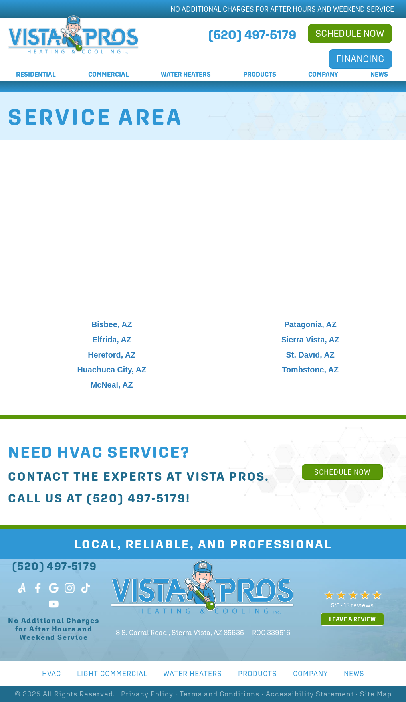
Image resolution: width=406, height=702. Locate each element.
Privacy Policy (147, 694)
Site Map (376, 694)
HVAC (51, 673)
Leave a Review (352, 619)
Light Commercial (112, 673)
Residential (36, 74)
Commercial (108, 74)
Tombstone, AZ (310, 369)
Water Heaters (186, 74)
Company (323, 74)
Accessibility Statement (310, 694)
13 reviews (359, 605)
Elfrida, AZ (111, 339)
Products (259, 74)
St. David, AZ (310, 354)
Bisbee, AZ (111, 324)
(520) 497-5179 (136, 498)
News (379, 74)
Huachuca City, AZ (111, 369)
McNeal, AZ (112, 384)
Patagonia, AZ (310, 324)
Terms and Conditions (219, 694)
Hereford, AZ (111, 354)
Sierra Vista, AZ (310, 339)
